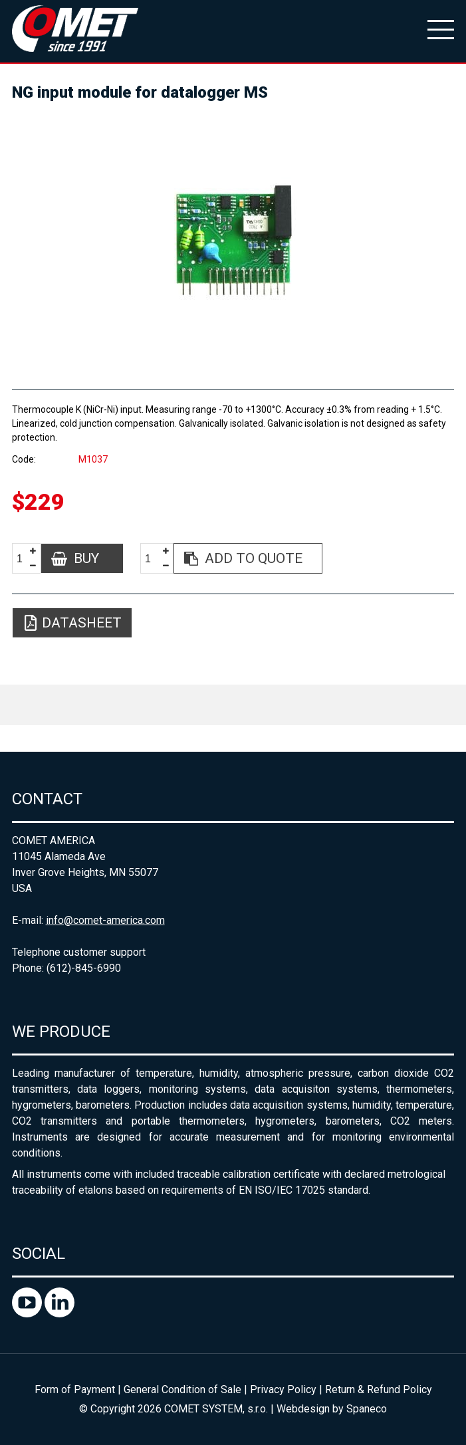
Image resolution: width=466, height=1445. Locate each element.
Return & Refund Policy (378, 1389)
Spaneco (366, 1408)
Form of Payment (75, 1389)
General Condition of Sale (182, 1389)
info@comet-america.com (105, 920)
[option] (233, 239)
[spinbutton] (25, 559)
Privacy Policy (283, 1389)
